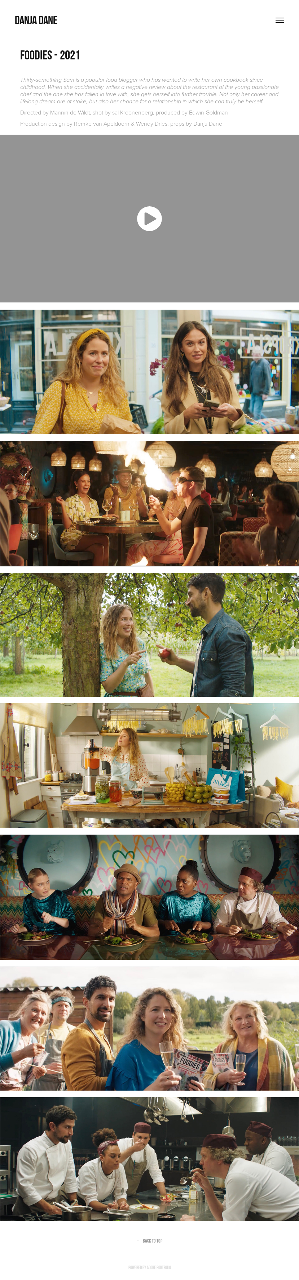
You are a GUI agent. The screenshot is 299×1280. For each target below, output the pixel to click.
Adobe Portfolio (159, 1267)
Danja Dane (36, 19)
